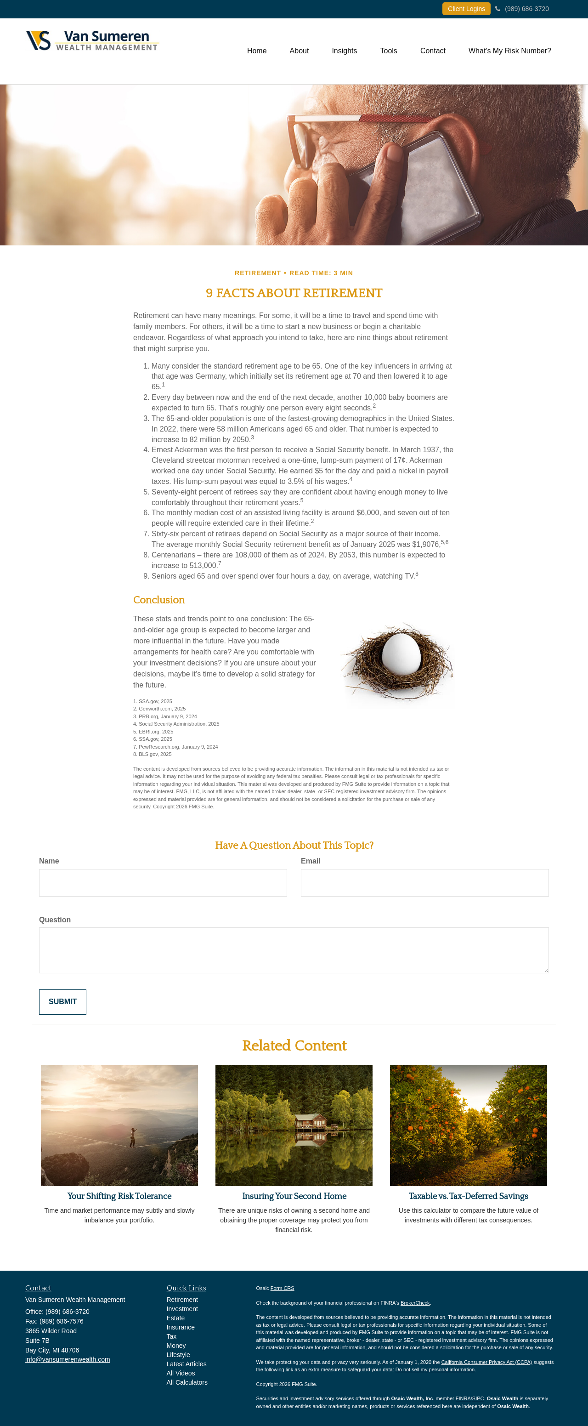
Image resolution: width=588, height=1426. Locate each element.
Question (55, 920)
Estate (176, 1318)
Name (49, 861)
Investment (182, 1308)
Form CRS (282, 1288)
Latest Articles (187, 1364)
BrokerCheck (415, 1303)
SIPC (478, 1398)
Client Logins (466, 8)
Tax (172, 1336)
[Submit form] (62, 1002)
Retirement (182, 1299)
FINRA (463, 1398)
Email (311, 861)
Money (176, 1345)
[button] (299, 51)
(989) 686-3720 (522, 8)
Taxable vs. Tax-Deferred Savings (468, 1196)
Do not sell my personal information (435, 1369)
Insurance (181, 1327)
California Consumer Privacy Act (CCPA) (486, 1362)
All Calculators (187, 1382)
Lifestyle (178, 1354)
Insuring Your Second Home (294, 1196)
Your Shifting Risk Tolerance (119, 1196)
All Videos (181, 1373)
